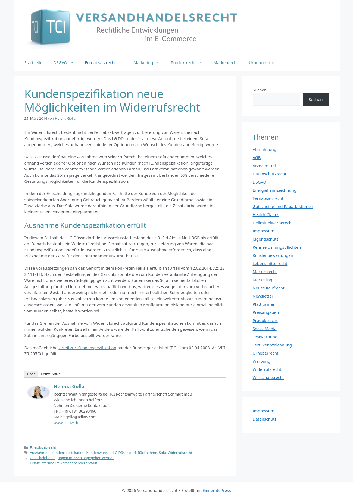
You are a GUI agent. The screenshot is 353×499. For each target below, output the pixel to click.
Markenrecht (226, 62)
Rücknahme (147, 452)
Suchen (260, 90)
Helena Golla (69, 386)
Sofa (162, 452)
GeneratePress (217, 490)
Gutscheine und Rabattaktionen (283, 206)
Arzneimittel (264, 165)
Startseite (33, 62)
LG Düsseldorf (124, 452)
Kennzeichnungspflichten (277, 247)
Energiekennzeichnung (275, 190)
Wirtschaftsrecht (268, 377)
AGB (257, 157)
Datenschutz (265, 419)
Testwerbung (265, 336)
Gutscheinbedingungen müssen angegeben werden (72, 457)
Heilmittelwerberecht (273, 222)
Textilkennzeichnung (272, 345)
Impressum (263, 230)
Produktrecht (189, 62)
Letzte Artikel (51, 374)
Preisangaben (266, 312)
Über (31, 374)
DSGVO (67, 62)
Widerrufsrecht (180, 452)
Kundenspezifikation (68, 452)
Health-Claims (266, 214)
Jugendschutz (266, 239)
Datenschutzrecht (269, 173)
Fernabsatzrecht (106, 62)
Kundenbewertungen (273, 255)
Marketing (149, 62)
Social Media (265, 328)
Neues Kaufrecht (269, 287)
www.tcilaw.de (66, 422)
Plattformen (264, 304)
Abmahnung (265, 149)
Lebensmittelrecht (270, 263)
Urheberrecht (262, 62)
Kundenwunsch (98, 452)
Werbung (261, 361)
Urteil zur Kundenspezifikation (87, 347)
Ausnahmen (39, 452)
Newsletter (263, 296)
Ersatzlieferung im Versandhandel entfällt (63, 462)
